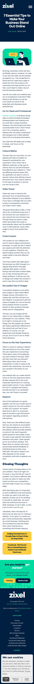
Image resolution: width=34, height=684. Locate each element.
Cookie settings (26, 679)
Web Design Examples (17, 633)
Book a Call (23, 580)
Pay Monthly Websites (17, 638)
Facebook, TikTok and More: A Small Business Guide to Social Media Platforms (17, 548)
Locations (17, 628)
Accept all (6, 679)
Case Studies (17, 625)
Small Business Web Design (17, 645)
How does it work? (17, 623)
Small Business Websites (17, 643)
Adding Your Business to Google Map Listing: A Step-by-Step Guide (17, 536)
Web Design (12, 31)
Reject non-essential (16, 679)
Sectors (17, 630)
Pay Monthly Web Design (17, 640)
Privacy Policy (23, 604)
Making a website (9, 115)
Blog (17, 635)
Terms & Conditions (12, 604)
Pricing (9, 580)
